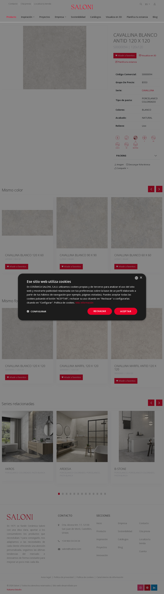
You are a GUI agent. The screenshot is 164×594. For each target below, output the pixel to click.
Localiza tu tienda (42, 3)
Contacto (13, 3)
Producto (11, 16)
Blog (155, 16)
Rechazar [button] (100, 310)
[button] (36, 311)
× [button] (141, 278)
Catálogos (95, 16)
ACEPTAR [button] (125, 311)
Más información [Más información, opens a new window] (84, 302)
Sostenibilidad (78, 16)
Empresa (59, 16)
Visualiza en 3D (114, 16)
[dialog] (82, 297)
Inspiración (26, 16)
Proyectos (44, 16)
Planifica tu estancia (137, 16)
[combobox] (136, 277)
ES (146, 4)
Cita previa (26, 3)
